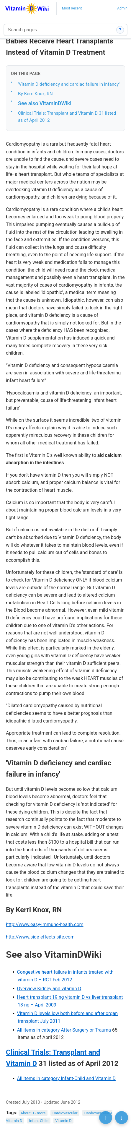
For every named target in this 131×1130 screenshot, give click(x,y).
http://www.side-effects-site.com (40, 937)
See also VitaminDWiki (44, 103)
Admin (122, 8)
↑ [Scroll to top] (105, 1117)
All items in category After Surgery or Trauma (64, 1030)
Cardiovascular (65, 1113)
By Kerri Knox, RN (35, 93)
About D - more (33, 1113)
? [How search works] (120, 29)
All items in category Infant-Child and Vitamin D (66, 1078)
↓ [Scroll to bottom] (121, 1117)
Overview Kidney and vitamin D (49, 988)
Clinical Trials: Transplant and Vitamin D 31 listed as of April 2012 (67, 117)
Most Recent (72, 8)
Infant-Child (39, 1120)
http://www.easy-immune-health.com (44, 924)
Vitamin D (63, 1120)
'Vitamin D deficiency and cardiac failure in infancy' (68, 84)
